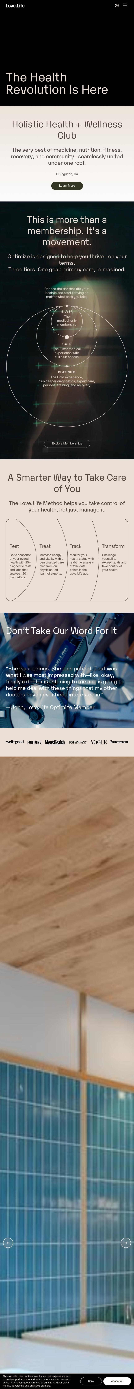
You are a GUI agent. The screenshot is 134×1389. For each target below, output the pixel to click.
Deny (91, 1381)
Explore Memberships (67, 443)
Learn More (67, 185)
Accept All (117, 1381)
